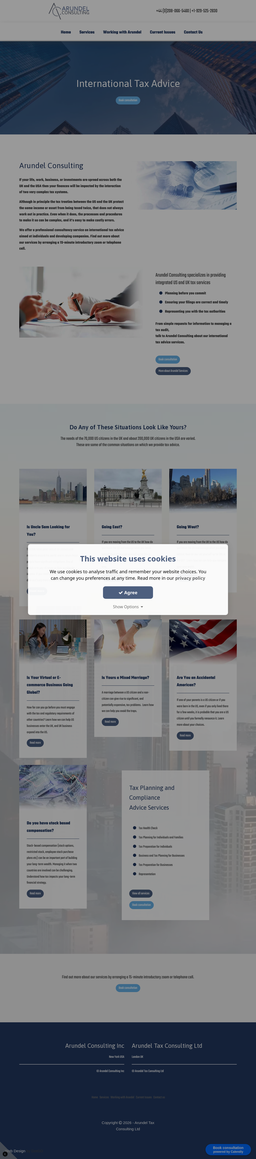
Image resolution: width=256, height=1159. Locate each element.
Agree (128, 592)
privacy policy (190, 578)
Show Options (128, 606)
